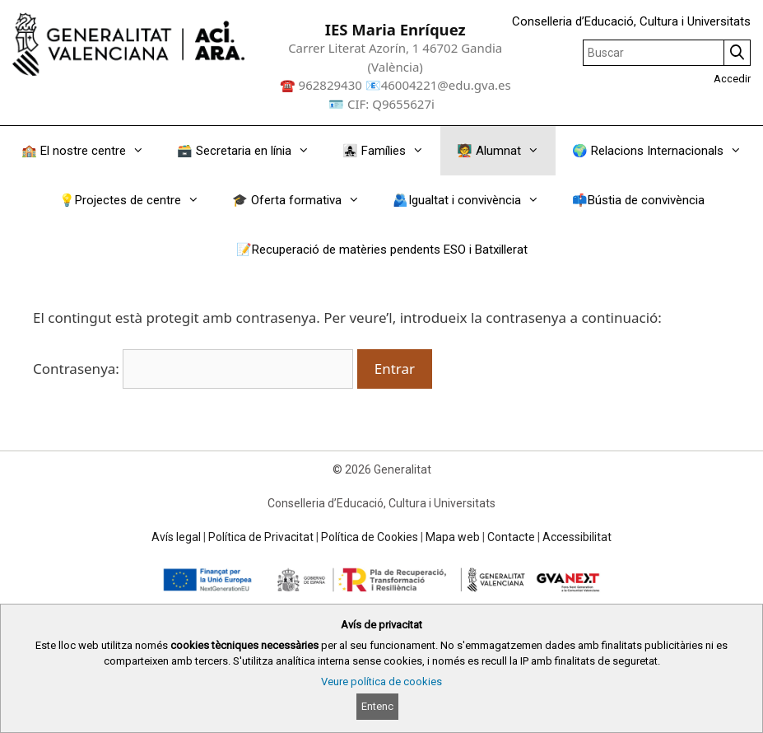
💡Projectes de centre (137, 200)
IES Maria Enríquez (395, 29)
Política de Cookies (369, 537)
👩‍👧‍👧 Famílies (391, 150)
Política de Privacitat (261, 537)
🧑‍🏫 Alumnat (506, 150)
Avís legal (176, 537)
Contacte (511, 537)
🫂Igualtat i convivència (474, 200)
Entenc (377, 706)
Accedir (732, 78)
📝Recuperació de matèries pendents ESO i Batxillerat (382, 249)
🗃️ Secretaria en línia (251, 150)
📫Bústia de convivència (638, 200)
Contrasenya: (193, 368)
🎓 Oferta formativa (304, 200)
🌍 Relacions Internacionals (665, 150)
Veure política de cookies (381, 681)
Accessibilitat (577, 537)
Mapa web (453, 537)
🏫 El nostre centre (91, 150)
